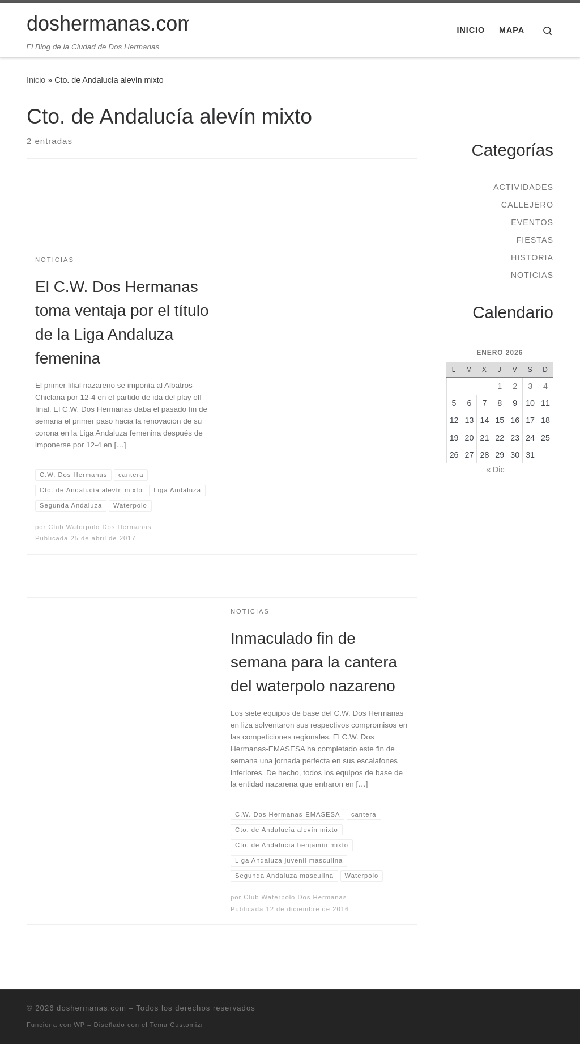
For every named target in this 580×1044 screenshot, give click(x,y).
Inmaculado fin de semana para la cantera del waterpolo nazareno (314, 662)
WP (79, 1024)
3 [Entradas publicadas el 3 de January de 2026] (530, 386)
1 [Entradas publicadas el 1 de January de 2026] (499, 386)
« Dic (495, 469)
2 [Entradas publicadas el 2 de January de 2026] (515, 386)
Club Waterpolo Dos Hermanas (99, 526)
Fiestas (535, 239)
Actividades (523, 187)
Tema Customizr (177, 1024)
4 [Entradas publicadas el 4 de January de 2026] (545, 386)
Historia (532, 257)
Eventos (532, 222)
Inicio (36, 79)
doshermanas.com (91, 1008)
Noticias (532, 275)
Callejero (527, 204)
